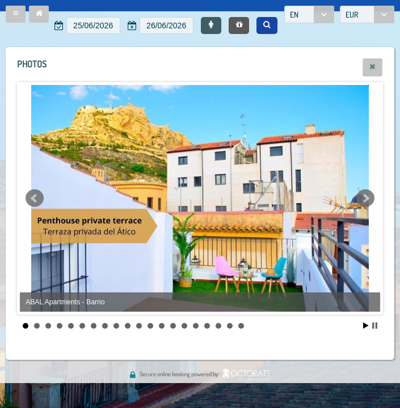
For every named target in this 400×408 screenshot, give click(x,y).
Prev (35, 198)
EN (294, 14)
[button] (16, 14)
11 (139, 326)
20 (241, 326)
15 (184, 326)
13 (162, 326)
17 (207, 326)
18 (218, 326)
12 (150, 326)
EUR (352, 14)
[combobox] (309, 14)
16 (196, 326)
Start (366, 325)
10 (127, 326)
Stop (374, 325)
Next (365, 198)
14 (173, 326)
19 (230, 326)
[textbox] (93, 25)
